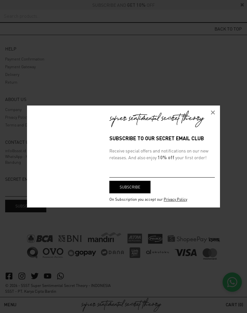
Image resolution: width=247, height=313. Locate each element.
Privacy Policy (175, 199)
